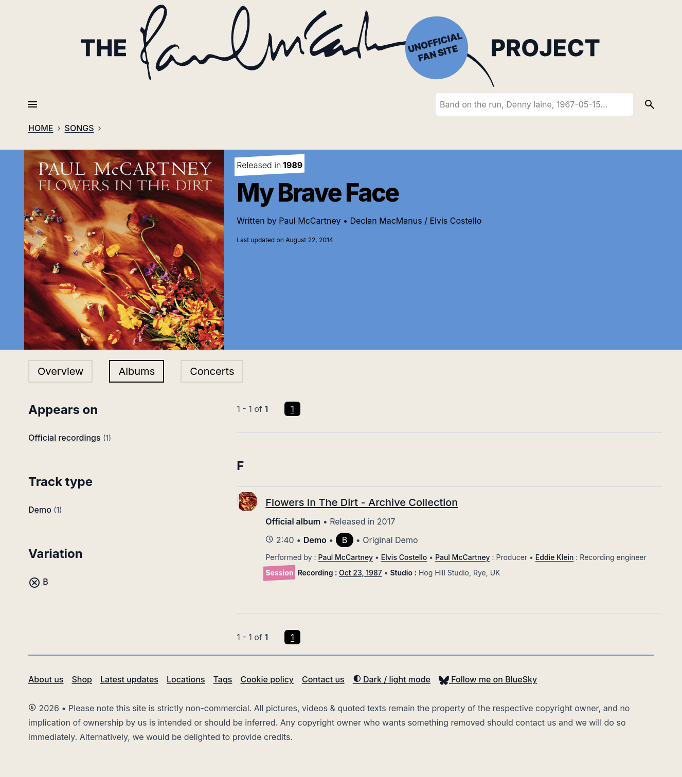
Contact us (323, 679)
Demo (39, 509)
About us (45, 679)
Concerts (212, 371)
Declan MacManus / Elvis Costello (415, 220)
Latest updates (129, 679)
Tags (222, 679)
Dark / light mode (391, 679)
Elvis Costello (404, 557)
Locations (186, 679)
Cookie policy (266, 679)
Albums (136, 371)
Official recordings (64, 437)
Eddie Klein (554, 557)
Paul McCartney (309, 220)
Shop (81, 679)
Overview (60, 371)
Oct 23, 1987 (360, 572)
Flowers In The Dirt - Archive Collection (361, 502)
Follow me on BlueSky (488, 679)
